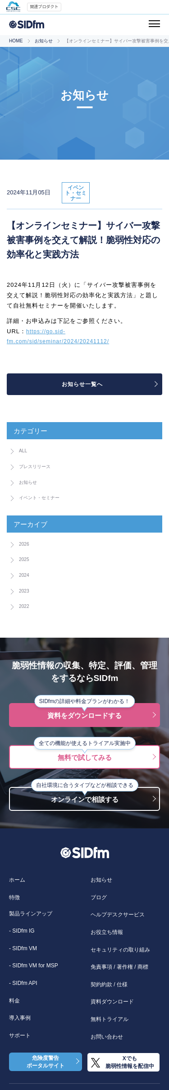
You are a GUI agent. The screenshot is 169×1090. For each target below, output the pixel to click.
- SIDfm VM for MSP (33, 965)
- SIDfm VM (23, 948)
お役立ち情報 (107, 932)
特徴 (14, 897)
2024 (26, 574)
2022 (26, 605)
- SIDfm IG (22, 931)
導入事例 (20, 1018)
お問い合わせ (107, 1037)
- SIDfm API (23, 983)
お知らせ (44, 40)
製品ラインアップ (30, 914)
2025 (26, 559)
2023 (26, 590)
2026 (26, 543)
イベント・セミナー (47, 497)
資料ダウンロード (112, 1001)
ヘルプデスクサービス (118, 914)
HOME (16, 40)
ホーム (17, 880)
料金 (14, 1001)
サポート (20, 1035)
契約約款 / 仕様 (109, 984)
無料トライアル (109, 1019)
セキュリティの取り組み (120, 950)
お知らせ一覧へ (82, 384)
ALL (24, 450)
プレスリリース (41, 466)
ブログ (99, 897)
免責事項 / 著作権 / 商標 (119, 967)
